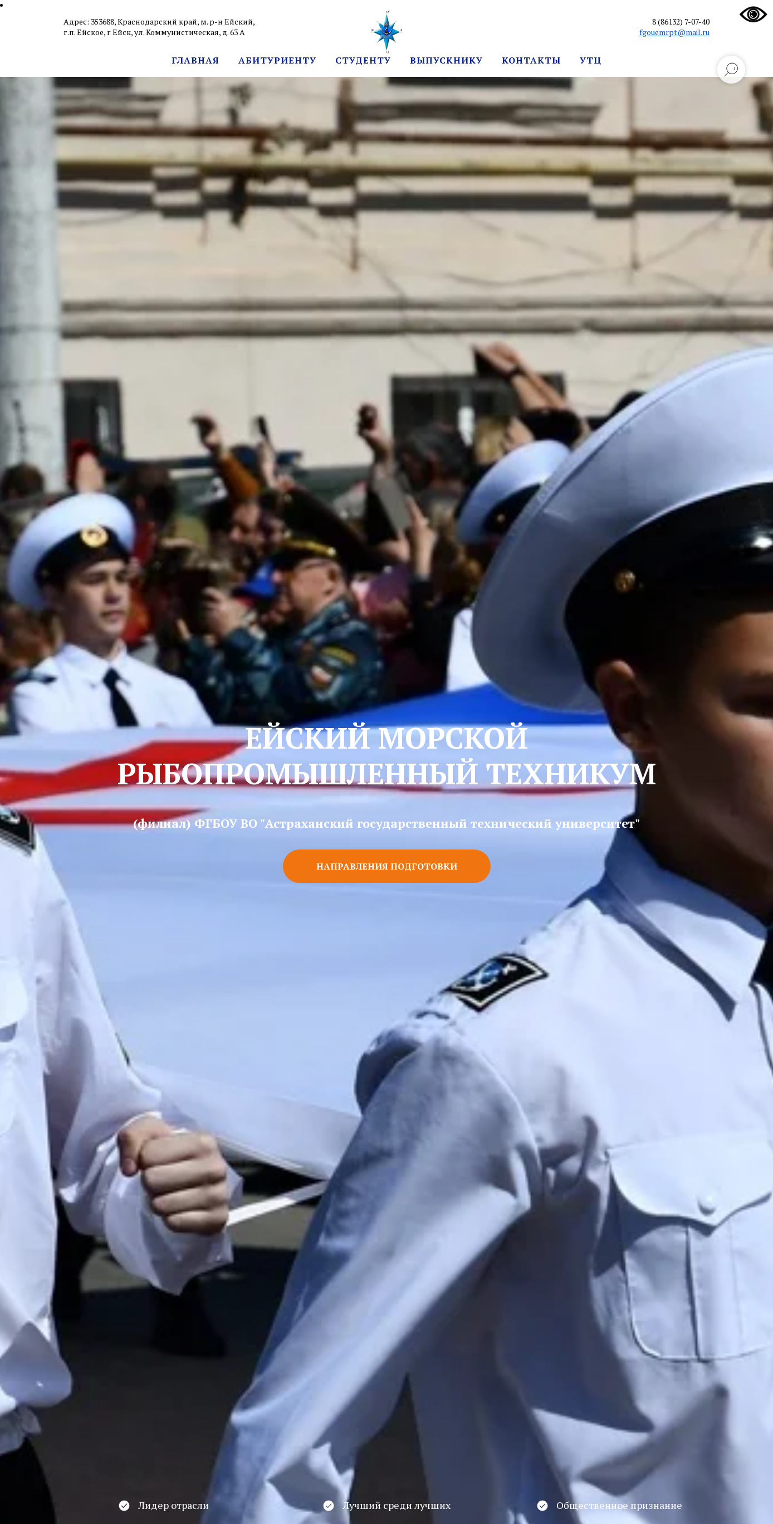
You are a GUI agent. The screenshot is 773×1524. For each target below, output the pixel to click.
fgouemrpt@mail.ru (674, 32)
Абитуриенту (277, 60)
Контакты (531, 60)
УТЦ (590, 60)
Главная (195, 60)
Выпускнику (446, 60)
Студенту (363, 60)
